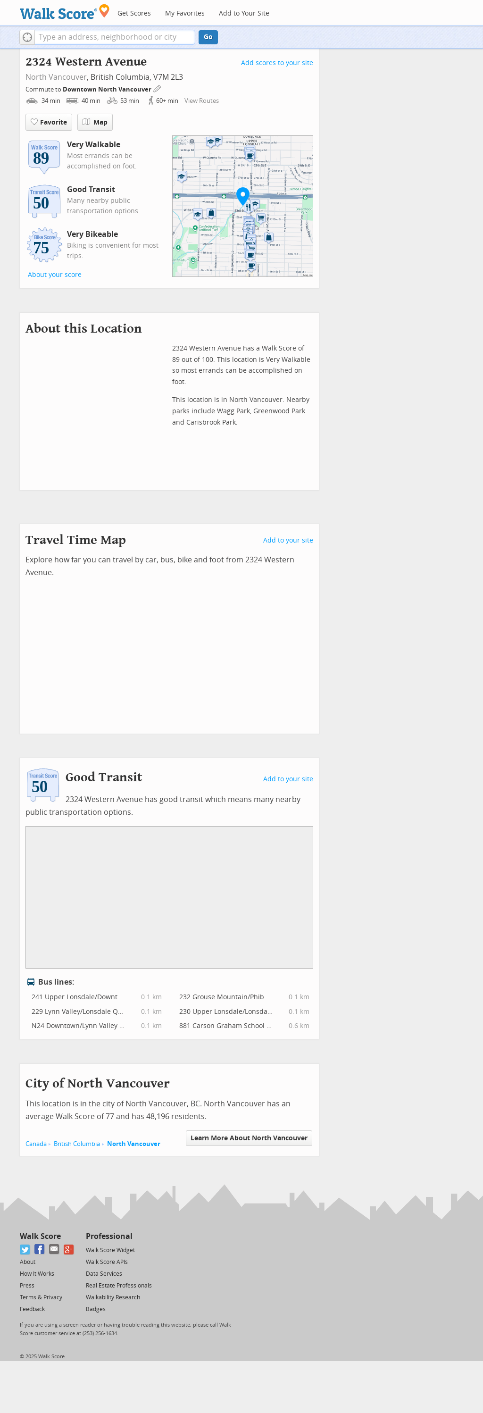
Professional (109, 1236)
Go (208, 37)
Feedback (32, 1309)
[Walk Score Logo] (65, 11)
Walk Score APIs (107, 1262)
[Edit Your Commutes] (157, 88)
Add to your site (288, 540)
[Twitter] (25, 1249)
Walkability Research (113, 1297)
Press (27, 1285)
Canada (36, 1143)
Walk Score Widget (110, 1250)
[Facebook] (39, 1249)
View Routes (201, 100)
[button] (27, 37)
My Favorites (185, 13)
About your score (55, 275)
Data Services (104, 1274)
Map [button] (95, 122)
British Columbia (77, 1143)
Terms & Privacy (41, 1297)
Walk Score (40, 1236)
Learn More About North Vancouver (249, 1138)
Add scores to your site (277, 63)
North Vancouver (56, 77)
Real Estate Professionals (119, 1285)
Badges (96, 1309)
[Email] (54, 1249)
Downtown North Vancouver (108, 89)
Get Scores (134, 13)
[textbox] (114, 37)
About (27, 1262)
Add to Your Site (244, 13)
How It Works (37, 1274)
